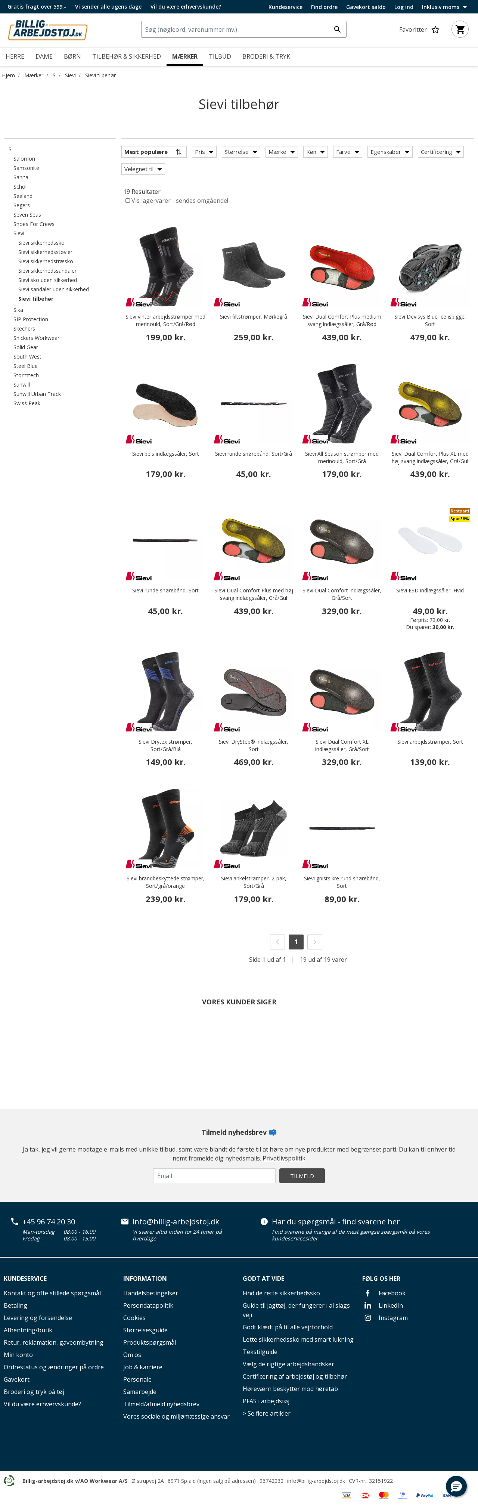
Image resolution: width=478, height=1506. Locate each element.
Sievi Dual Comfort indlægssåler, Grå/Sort (341, 594)
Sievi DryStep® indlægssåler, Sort (253, 745)
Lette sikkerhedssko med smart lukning (298, 1339)
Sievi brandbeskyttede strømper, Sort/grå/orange (166, 882)
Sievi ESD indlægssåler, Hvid (430, 590)
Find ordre (324, 7)
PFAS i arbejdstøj (266, 1401)
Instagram (385, 1318)
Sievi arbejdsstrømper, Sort (430, 741)
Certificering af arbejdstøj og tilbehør (295, 1376)
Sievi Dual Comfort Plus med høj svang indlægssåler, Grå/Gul (253, 594)
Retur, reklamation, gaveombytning (53, 1342)
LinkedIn (382, 1305)
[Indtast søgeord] (337, 29)
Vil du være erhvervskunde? (42, 1404)
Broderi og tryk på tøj (34, 1392)
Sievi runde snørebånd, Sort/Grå (253, 453)
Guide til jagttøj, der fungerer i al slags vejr (296, 1310)
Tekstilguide (260, 1352)
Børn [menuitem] (72, 56)
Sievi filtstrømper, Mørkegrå (253, 316)
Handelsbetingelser (150, 1293)
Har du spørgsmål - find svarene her (336, 1222)
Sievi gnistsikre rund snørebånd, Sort (342, 882)
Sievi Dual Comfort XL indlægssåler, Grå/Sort (342, 745)
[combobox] (244, 29)
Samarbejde (139, 1392)
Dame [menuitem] (44, 56)
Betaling (15, 1305)
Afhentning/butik (28, 1330)
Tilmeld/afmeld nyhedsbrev (161, 1404)
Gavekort (17, 1379)
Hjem (8, 75)
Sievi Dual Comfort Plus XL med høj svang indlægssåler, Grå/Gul (430, 457)
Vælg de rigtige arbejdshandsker (288, 1364)
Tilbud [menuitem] (220, 56)
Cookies (134, 1318)
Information (145, 1278)
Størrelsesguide (145, 1330)
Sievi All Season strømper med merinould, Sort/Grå (342, 457)
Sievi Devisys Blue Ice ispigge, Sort (430, 320)
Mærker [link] (185, 56)
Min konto (18, 1355)
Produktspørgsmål (149, 1342)
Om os (132, 1355)
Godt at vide (263, 1278)
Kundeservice (285, 7)
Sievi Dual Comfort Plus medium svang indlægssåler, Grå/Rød (342, 320)
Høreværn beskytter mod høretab (290, 1389)
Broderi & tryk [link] (266, 56)
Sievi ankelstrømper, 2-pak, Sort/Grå (253, 882)
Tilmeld (302, 1176)
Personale (137, 1379)
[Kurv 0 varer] (460, 29)
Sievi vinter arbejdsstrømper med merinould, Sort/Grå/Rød (165, 320)
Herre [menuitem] (15, 56)
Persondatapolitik (148, 1305)
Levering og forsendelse (38, 1318)
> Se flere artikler (267, 1413)
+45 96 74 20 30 (48, 1222)
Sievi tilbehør (100, 75)
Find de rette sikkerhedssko (281, 1293)
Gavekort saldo (366, 7)
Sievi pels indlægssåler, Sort (165, 453)
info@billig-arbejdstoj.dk (176, 1222)
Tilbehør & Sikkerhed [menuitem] (126, 56)
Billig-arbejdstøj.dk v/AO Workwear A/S (75, 1480)
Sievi (70, 75)
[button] (456, 1486)
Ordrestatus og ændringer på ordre (54, 1367)
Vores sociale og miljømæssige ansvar (176, 1416)
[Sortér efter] (154, 152)
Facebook (384, 1293)
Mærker (33, 75)
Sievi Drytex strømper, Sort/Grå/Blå (165, 745)
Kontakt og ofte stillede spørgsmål (52, 1293)
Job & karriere (142, 1367)
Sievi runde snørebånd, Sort (165, 590)
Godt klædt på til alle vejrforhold (288, 1327)
